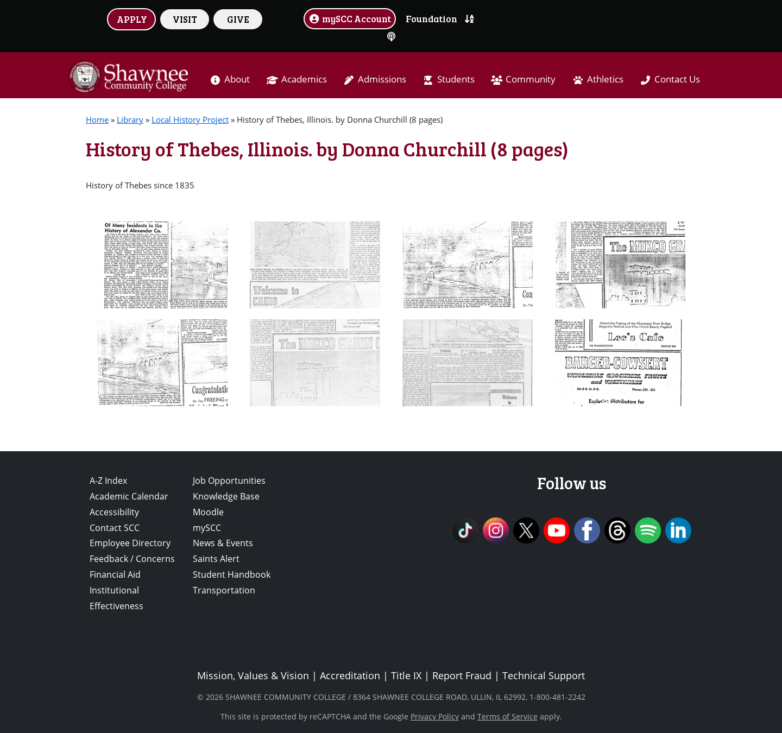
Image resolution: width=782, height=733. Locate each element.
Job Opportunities (229, 480)
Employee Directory (130, 543)
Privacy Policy (435, 716)
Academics (304, 79)
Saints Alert (216, 559)
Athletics (605, 79)
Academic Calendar (129, 496)
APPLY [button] (132, 19)
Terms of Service (507, 716)
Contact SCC (115, 528)
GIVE (238, 19)
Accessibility (114, 512)
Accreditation (350, 675)
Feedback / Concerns (132, 559)
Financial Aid (115, 574)
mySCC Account (349, 18)
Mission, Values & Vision (253, 675)
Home (97, 119)
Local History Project (190, 119)
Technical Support (543, 675)
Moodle (208, 512)
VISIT (185, 19)
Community (531, 79)
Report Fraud (461, 675)
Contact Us (677, 79)
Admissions (382, 79)
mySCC (207, 528)
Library (130, 119)
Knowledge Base (226, 496)
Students (456, 79)
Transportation (224, 590)
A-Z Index (108, 480)
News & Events (223, 543)
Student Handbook (231, 574)
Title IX (406, 675)
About (237, 79)
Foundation (431, 18)
